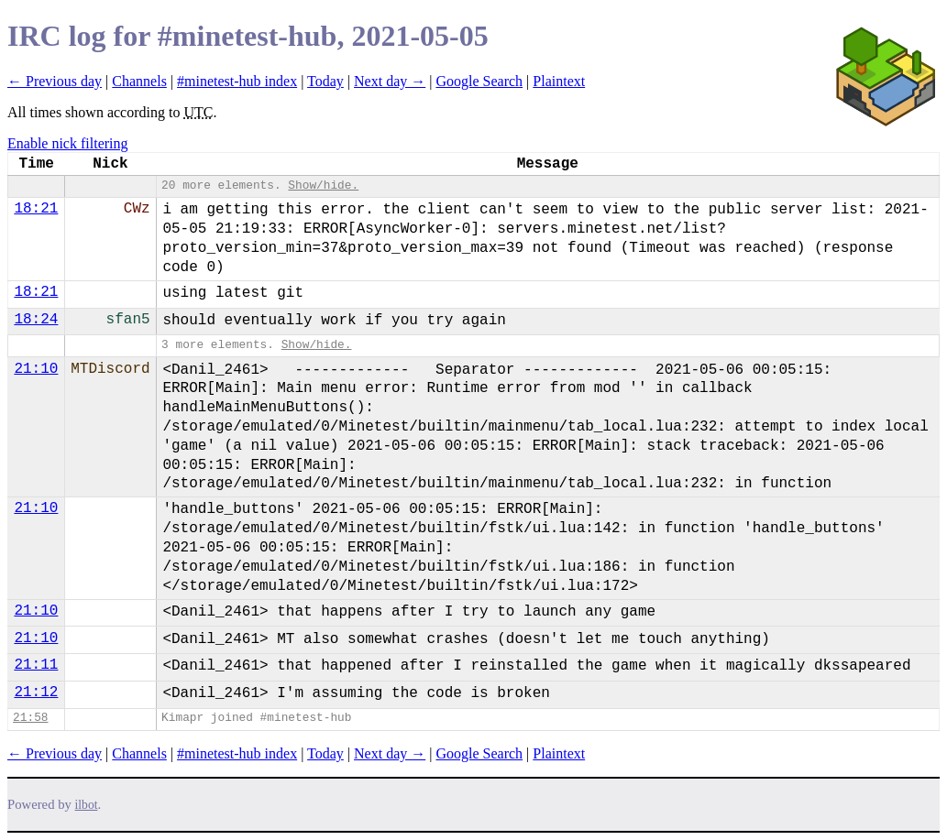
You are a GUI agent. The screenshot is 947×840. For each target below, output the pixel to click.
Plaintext (559, 81)
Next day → (389, 81)
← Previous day (54, 81)
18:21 (36, 209)
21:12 (36, 692)
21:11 (36, 665)
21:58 (30, 718)
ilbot (86, 805)
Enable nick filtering (67, 143)
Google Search (479, 81)
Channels (139, 81)
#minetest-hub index (237, 81)
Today (325, 81)
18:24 (36, 319)
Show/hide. (323, 185)
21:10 (36, 369)
